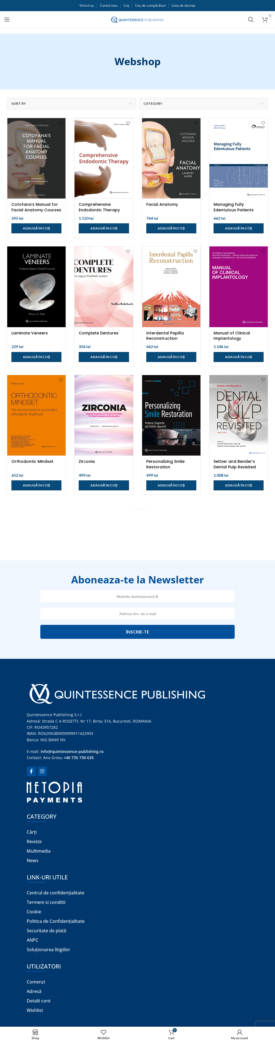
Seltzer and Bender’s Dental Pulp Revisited (235, 464)
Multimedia (39, 851)
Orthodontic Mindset (32, 461)
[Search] (250, 19)
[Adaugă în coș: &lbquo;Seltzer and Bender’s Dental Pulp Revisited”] (239, 485)
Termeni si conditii (46, 902)
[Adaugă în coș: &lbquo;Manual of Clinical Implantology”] (239, 357)
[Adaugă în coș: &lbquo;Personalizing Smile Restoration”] (171, 485)
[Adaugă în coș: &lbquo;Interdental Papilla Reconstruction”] (171, 357)
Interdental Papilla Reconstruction (165, 335)
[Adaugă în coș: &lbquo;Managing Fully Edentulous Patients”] (239, 228)
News (32, 860)
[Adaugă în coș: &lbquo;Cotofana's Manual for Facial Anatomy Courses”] (36, 228)
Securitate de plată (46, 930)
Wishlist (35, 1010)
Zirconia (87, 461)
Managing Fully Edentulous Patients (234, 207)
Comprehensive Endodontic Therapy (99, 207)
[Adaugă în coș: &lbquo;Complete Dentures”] (104, 357)
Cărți (32, 832)
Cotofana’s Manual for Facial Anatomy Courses (36, 207)
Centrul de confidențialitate (55, 893)
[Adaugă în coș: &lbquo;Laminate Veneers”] (36, 357)
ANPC (32, 940)
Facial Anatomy (162, 204)
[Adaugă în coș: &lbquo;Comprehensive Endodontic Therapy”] (104, 228)
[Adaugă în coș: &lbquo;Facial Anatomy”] (171, 228)
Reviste (34, 841)
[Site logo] (137, 19)
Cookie (34, 911)
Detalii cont (39, 1001)
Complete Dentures (98, 333)
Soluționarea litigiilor (48, 949)
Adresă (34, 991)
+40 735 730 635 (79, 757)
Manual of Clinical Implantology (232, 335)
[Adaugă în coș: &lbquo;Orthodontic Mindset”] (36, 485)
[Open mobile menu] (7, 19)
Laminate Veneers (29, 333)
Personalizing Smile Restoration (165, 464)
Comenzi (36, 982)
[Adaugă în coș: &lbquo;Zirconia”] (104, 485)
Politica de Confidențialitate (56, 921)
